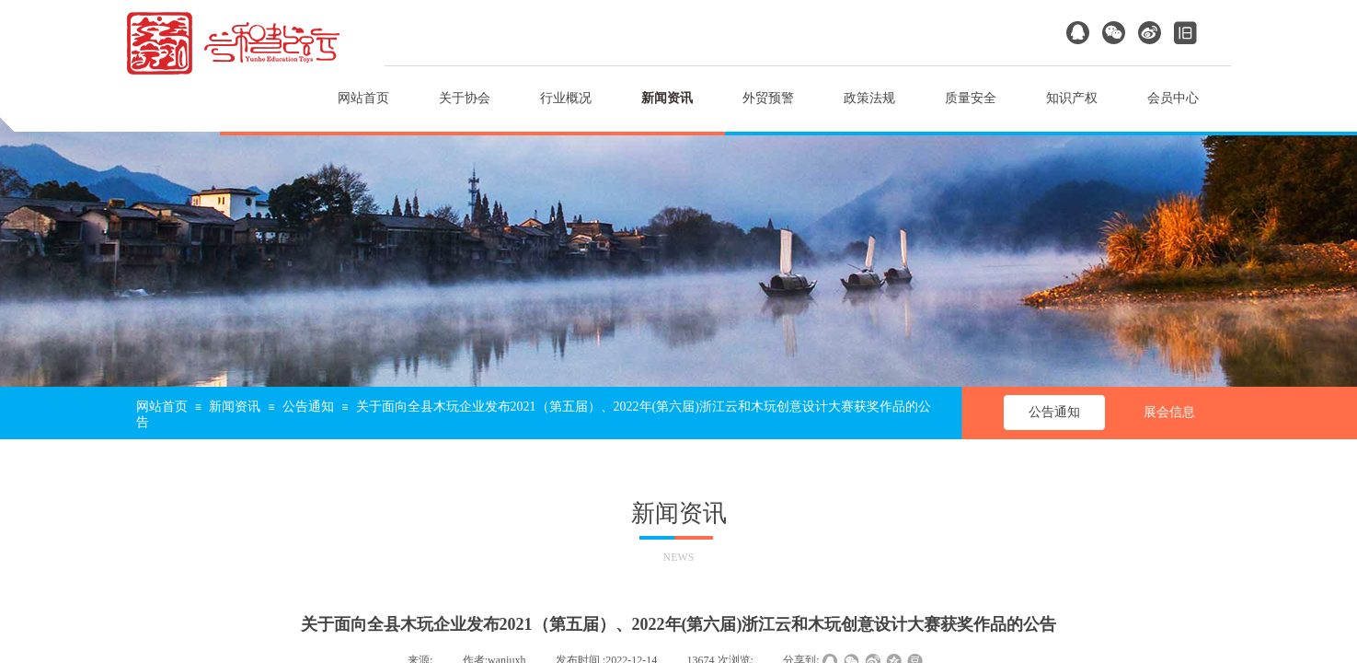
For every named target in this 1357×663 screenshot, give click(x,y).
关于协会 (464, 98)
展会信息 (1169, 412)
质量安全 (970, 98)
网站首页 (363, 98)
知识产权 (1072, 98)
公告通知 (308, 406)
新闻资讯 (667, 98)
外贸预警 (768, 98)
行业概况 (566, 98)
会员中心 (1173, 98)
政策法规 (869, 98)
